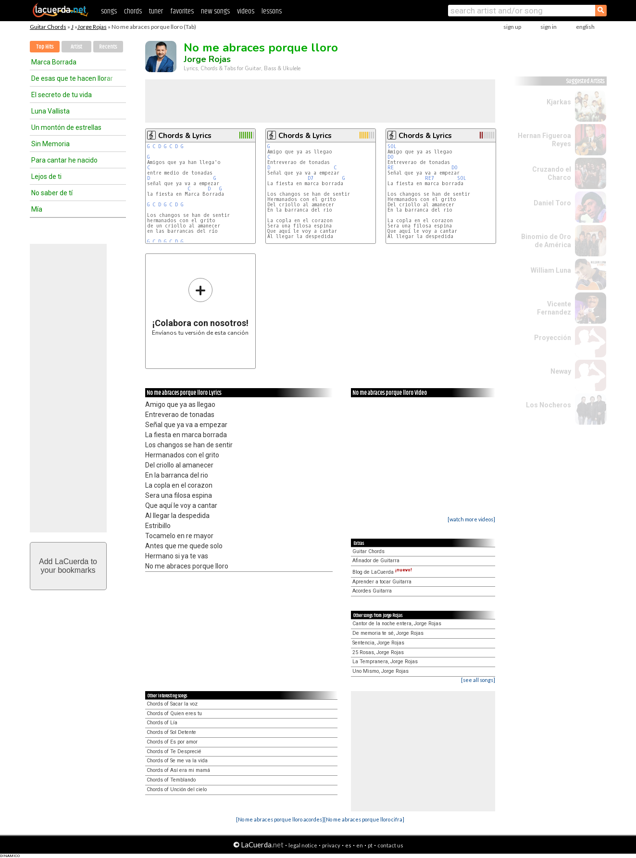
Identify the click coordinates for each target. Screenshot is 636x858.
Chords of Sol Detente (171, 732)
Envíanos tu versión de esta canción (200, 307)
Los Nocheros (548, 405)
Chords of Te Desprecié (174, 751)
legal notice (302, 845)
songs (109, 11)
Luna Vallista (50, 111)
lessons (272, 11)
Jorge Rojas (92, 26)
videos (245, 11)
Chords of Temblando (171, 780)
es (348, 845)
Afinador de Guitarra (375, 560)
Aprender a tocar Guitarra (382, 582)
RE (392, 167)
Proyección (552, 337)
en (359, 845)
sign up (512, 26)
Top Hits (44, 46)
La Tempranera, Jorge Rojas (385, 661)
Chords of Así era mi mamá (178, 770)
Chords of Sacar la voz (172, 704)
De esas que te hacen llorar (72, 78)
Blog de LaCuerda (382, 572)
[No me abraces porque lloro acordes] (280, 819)
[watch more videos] (471, 519)
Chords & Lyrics (185, 135)
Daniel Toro (552, 203)
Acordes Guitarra (372, 591)
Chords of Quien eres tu (174, 713)
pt (370, 845)
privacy (331, 845)
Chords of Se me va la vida (177, 760)
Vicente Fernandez (554, 308)
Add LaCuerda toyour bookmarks (68, 565)
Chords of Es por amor (172, 742)
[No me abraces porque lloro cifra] (364, 819)
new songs (215, 11)
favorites (182, 11)
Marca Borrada (53, 62)
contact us (390, 845)
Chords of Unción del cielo (177, 789)
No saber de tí (52, 193)
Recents (108, 46)
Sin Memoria (50, 144)
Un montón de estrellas (66, 127)
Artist (76, 46)
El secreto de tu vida (61, 95)
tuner (156, 11)
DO (392, 157)
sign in (548, 26)
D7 (310, 178)
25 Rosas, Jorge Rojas (378, 652)
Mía (36, 209)
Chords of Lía (162, 722)
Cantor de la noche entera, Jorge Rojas (396, 623)
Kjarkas (559, 102)
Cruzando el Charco (551, 173)
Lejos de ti (46, 176)
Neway (560, 371)
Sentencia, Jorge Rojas (378, 643)
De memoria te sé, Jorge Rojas (388, 633)
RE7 (429, 178)
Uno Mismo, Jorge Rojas (380, 671)
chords (133, 11)
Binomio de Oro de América (546, 241)
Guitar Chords (48, 26)
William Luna (551, 270)
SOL (393, 146)
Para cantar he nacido (64, 160)
